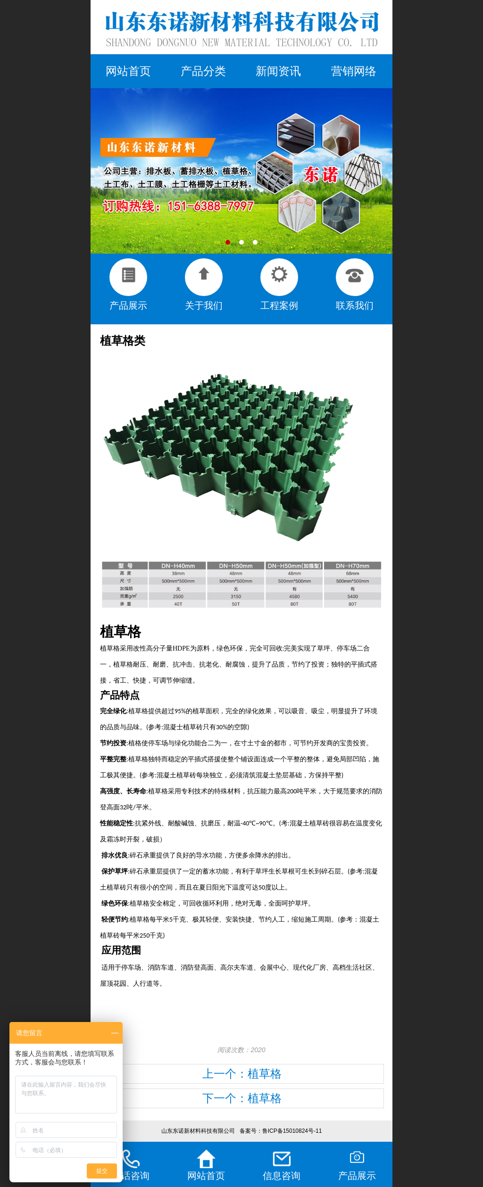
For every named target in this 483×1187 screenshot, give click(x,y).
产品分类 (203, 71)
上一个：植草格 (242, 1073)
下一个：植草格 (242, 1098)
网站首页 (128, 71)
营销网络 (353, 71)
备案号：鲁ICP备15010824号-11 (281, 1131)
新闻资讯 (278, 71)
